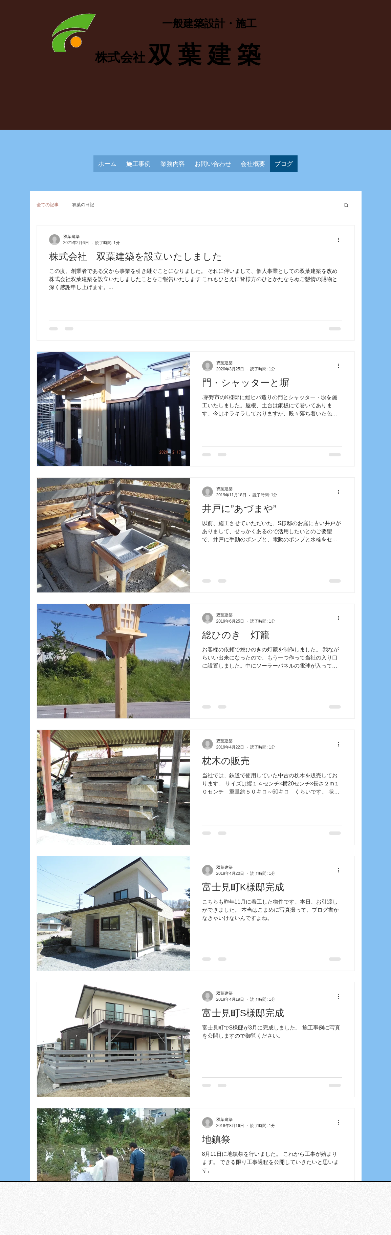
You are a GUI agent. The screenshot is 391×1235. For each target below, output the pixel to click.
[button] (346, 205)
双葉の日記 (83, 204)
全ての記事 (48, 204)
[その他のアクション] (341, 240)
